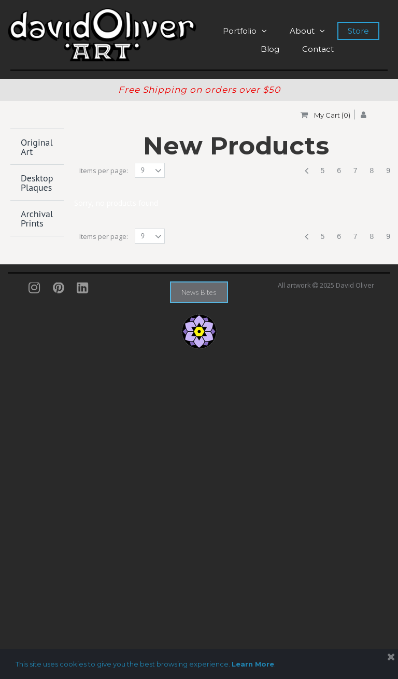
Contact (318, 49)
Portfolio (245, 31)
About (307, 31)
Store (358, 31)
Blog (270, 49)
